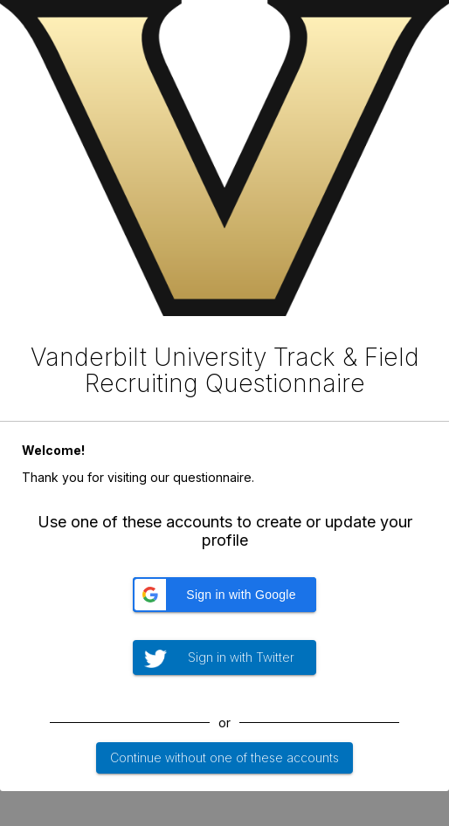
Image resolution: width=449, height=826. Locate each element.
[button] (224, 594)
